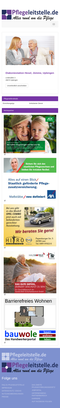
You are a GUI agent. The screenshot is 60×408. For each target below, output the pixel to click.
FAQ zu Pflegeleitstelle (13, 385)
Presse (5, 397)
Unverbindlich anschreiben (17, 86)
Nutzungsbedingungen (12, 394)
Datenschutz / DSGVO (11, 391)
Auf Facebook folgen (42, 401)
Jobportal (36, 390)
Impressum (7, 388)
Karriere (36, 398)
